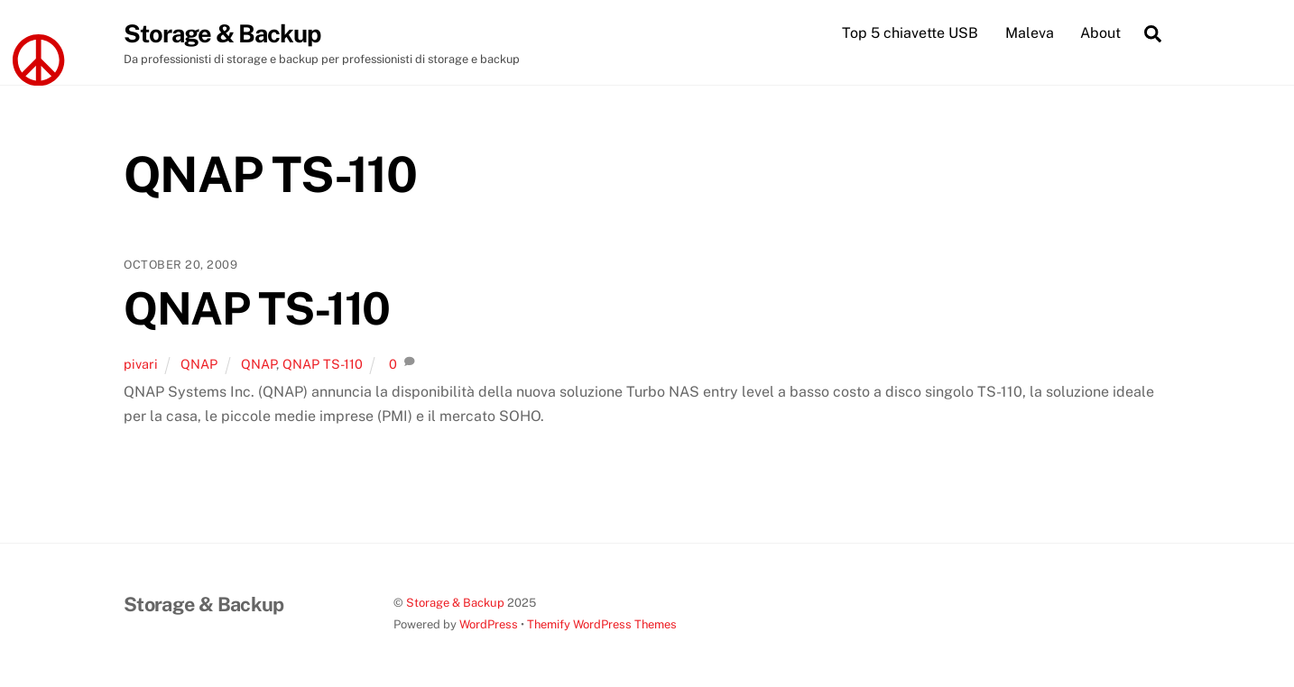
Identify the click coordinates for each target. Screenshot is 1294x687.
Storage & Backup (455, 602)
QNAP (198, 363)
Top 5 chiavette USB (910, 32)
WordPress (488, 624)
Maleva (1029, 32)
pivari (141, 363)
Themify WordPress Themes (602, 624)
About (1100, 32)
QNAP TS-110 (257, 308)
